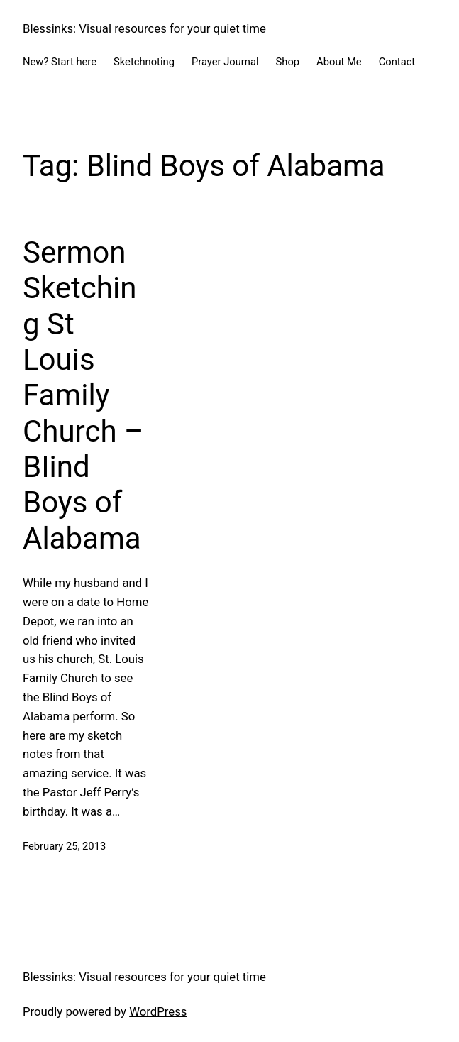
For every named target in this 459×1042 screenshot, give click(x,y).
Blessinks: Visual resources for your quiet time (144, 28)
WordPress (158, 1011)
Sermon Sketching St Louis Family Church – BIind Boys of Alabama (83, 395)
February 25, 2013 (64, 846)
